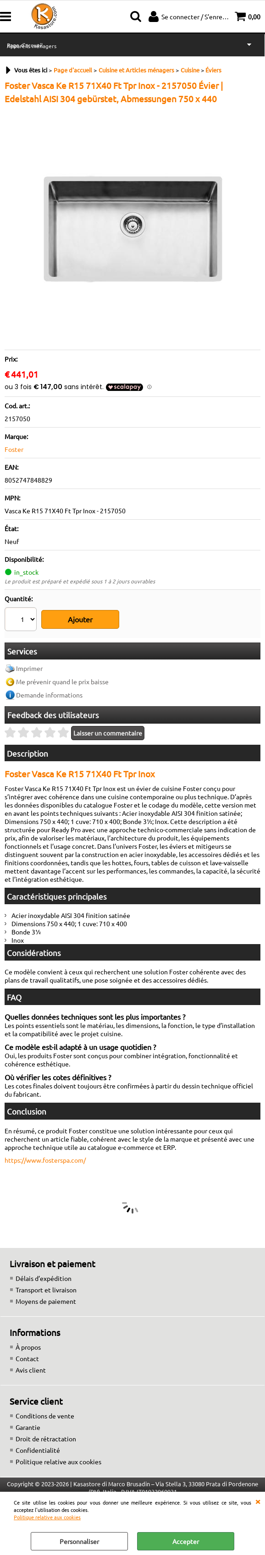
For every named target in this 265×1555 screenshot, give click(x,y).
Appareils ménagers (31, 45)
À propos (28, 1337)
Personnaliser (79, 1541)
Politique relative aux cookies (47, 1517)
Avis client (31, 1360)
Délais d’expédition (44, 1268)
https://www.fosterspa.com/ (45, 1150)
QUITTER (257, 1501)
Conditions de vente (45, 1406)
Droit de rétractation (46, 1429)
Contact (27, 1349)
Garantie (28, 1417)
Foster (14, 449)
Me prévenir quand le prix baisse (62, 672)
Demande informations (49, 685)
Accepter (185, 1541)
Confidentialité (38, 1440)
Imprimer (29, 659)
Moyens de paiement (46, 1291)
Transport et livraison (46, 1280)
